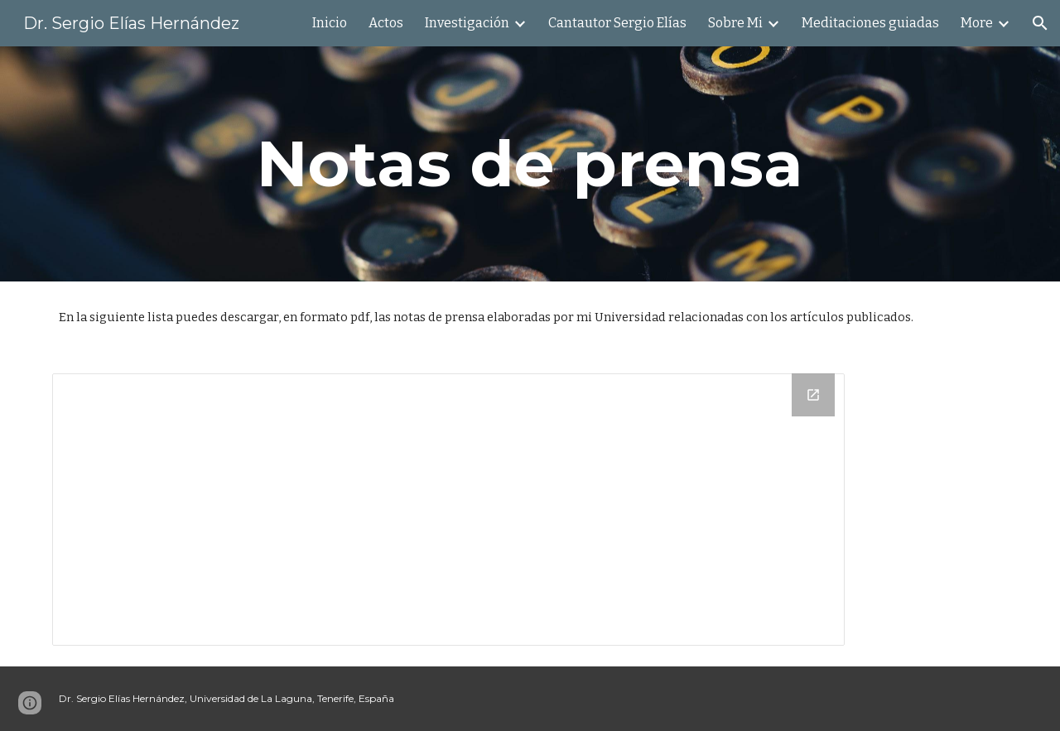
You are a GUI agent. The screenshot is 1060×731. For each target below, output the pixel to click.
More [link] (977, 23)
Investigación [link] (467, 23)
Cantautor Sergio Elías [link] (617, 23)
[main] (530, 164)
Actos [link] (386, 23)
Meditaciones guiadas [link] (870, 23)
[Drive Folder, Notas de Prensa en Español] (448, 509)
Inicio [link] (329, 23)
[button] (1040, 23)
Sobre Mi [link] (735, 23)
